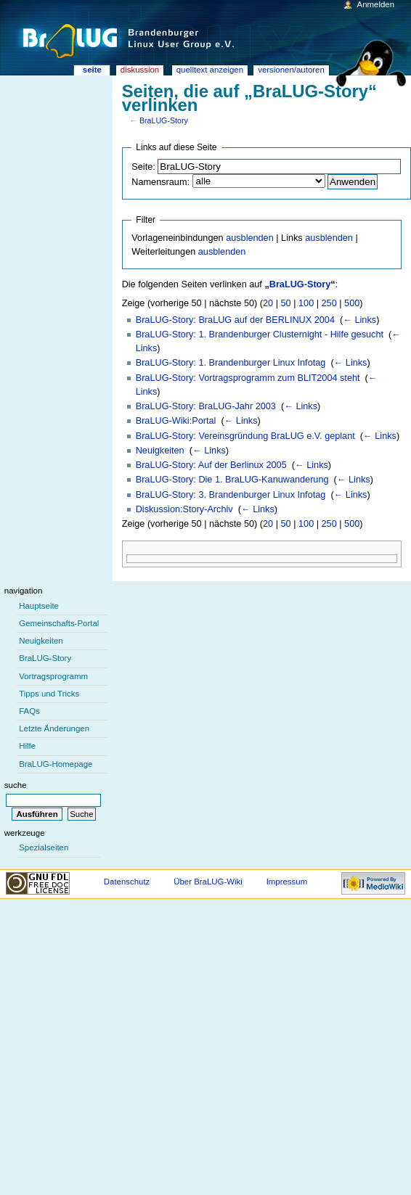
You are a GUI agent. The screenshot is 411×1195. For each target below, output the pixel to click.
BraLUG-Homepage (55, 764)
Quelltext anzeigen (209, 69)
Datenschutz (127, 881)
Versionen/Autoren (291, 69)
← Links (359, 320)
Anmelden (376, 4)
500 (351, 303)
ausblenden (250, 238)
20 (268, 303)
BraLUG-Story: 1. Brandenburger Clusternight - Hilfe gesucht (259, 334)
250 (329, 303)
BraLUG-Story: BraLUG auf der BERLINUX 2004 (235, 320)
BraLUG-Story (163, 120)
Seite (92, 69)
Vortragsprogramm (53, 676)
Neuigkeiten (160, 450)
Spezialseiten (43, 847)
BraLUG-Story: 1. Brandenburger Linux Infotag (231, 363)
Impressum (287, 881)
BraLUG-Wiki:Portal (176, 421)
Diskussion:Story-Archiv (184, 509)
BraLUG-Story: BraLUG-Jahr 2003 (206, 406)
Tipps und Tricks (49, 693)
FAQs (29, 711)
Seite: (143, 167)
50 (286, 303)
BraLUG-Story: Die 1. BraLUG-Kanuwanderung (232, 480)
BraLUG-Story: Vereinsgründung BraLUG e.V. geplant (245, 436)
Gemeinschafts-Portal (59, 623)
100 (306, 303)
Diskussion (140, 69)
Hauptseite (39, 605)
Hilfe (27, 746)
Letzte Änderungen (54, 728)
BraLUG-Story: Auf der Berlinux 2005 (211, 465)
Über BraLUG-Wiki (208, 881)
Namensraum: (160, 182)
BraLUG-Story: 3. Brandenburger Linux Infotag (231, 495)
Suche (15, 785)
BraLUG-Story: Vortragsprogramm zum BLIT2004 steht (248, 378)
